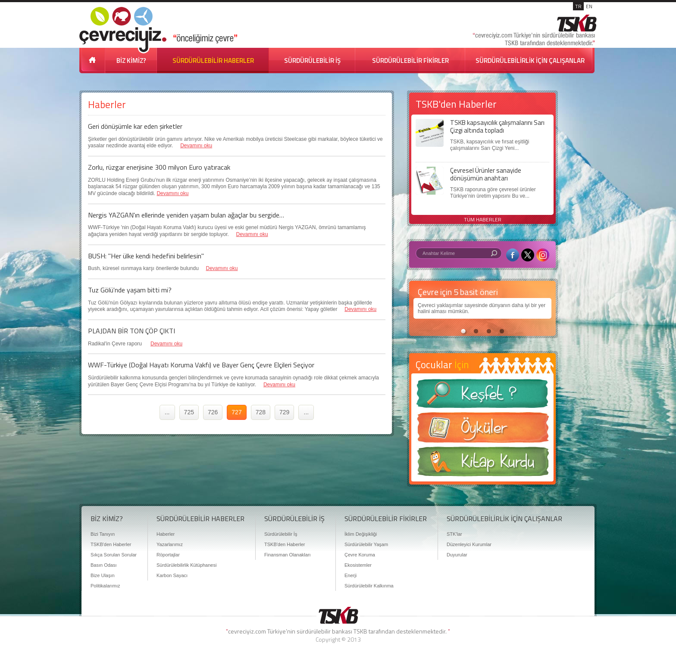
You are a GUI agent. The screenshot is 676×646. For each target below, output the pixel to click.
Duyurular (457, 554)
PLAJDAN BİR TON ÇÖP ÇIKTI (131, 331)
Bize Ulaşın (103, 575)
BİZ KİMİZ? (131, 60)
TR (578, 6)
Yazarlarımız (169, 544)
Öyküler (482, 430)
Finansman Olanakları (287, 554)
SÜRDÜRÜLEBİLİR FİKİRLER (410, 60)
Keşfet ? (482, 396)
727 (236, 412)
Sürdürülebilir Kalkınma (369, 585)
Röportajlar (168, 554)
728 (261, 412)
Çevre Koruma (359, 554)
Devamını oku (196, 146)
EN (589, 6)
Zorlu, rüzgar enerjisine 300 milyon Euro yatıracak (159, 167)
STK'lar (454, 534)
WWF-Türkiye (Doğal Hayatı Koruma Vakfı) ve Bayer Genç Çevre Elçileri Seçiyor (201, 365)
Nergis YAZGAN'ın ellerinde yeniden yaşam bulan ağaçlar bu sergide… (186, 215)
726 (213, 412)
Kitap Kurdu (482, 464)
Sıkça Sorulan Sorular (114, 554)
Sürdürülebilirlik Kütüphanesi (186, 565)
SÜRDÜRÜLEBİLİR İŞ (312, 60)
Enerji (350, 575)
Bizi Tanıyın (103, 534)
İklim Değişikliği (360, 534)
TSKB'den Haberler (111, 544)
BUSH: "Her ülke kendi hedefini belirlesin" (146, 256)
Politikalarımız (105, 585)
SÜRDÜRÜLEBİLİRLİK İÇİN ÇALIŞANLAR (530, 60)
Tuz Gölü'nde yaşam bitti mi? (130, 290)
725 (189, 412)
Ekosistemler (358, 565)
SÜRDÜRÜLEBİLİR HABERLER (213, 60)
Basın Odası (104, 565)
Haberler (165, 534)
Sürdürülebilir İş (280, 534)
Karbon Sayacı (172, 575)
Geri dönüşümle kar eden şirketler (135, 126)
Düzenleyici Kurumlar (469, 544)
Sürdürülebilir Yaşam (366, 544)
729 (284, 412)
